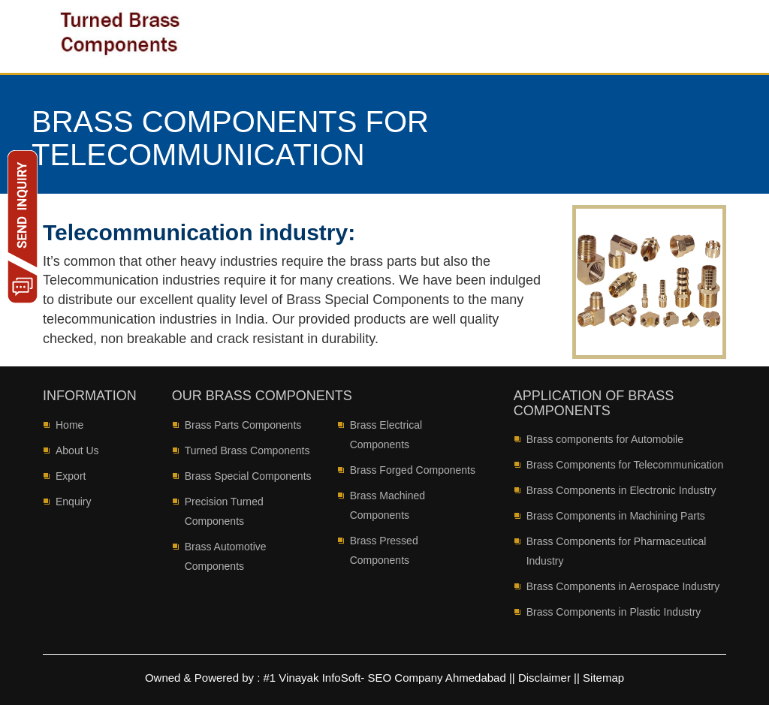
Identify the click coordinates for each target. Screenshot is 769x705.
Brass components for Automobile (604, 439)
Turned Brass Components (247, 450)
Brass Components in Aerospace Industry (623, 586)
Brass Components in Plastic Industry (613, 612)
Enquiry (73, 502)
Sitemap (603, 677)
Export (71, 476)
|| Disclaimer (540, 677)
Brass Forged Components (412, 470)
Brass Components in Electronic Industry (621, 490)
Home (69, 425)
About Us (77, 450)
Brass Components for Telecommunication (625, 465)
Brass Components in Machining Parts (615, 516)
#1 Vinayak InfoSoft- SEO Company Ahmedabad (386, 677)
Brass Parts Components (243, 425)
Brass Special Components (248, 476)
